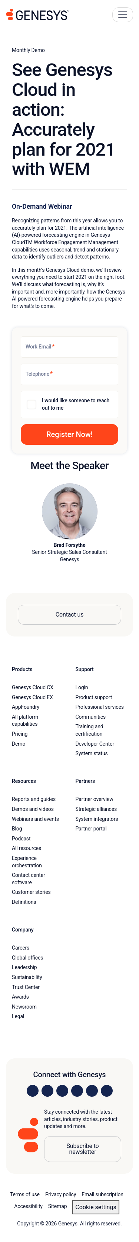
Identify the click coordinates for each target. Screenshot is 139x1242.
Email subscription (102, 1194)
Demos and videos (33, 809)
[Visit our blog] (107, 1091)
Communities (91, 717)
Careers (20, 948)
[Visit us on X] (62, 1091)
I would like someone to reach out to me (75, 404)
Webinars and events (35, 819)
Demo (18, 744)
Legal (18, 1016)
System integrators (97, 819)
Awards (20, 997)
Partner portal (91, 829)
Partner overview (94, 799)
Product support (94, 697)
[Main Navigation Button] (122, 14)
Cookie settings (95, 1207)
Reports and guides (34, 799)
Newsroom (24, 1007)
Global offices (27, 958)
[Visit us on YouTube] (92, 1091)
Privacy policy (60, 1194)
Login (82, 687)
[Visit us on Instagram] (47, 1091)
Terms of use (25, 1194)
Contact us (70, 614)
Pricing (19, 734)
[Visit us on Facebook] (77, 1091)
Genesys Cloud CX (32, 687)
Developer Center (95, 744)
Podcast (21, 839)
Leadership (24, 967)
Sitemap (57, 1206)
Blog (17, 829)
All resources (26, 848)
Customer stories (31, 892)
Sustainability (27, 977)
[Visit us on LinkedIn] (33, 1091)
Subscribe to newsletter (82, 1148)
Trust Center (26, 987)
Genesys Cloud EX (32, 697)
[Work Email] (69, 347)
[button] (69, 434)
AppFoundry (25, 707)
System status (92, 753)
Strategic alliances (96, 809)
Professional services (100, 707)
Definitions (24, 902)
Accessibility (28, 1206)
